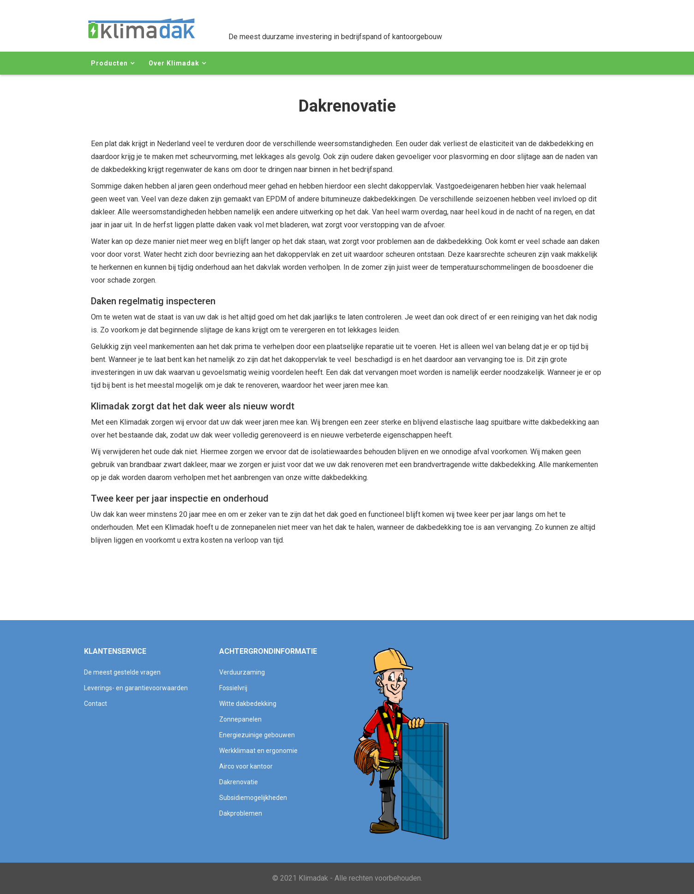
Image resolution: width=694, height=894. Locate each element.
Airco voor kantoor (246, 766)
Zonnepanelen (240, 719)
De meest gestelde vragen (122, 672)
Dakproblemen (240, 813)
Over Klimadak (174, 63)
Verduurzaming (242, 672)
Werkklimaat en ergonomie (258, 750)
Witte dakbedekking (247, 703)
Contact (95, 703)
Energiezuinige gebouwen (257, 735)
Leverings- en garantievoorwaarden (136, 688)
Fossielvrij (233, 688)
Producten (109, 63)
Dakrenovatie (238, 782)
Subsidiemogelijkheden (253, 797)
